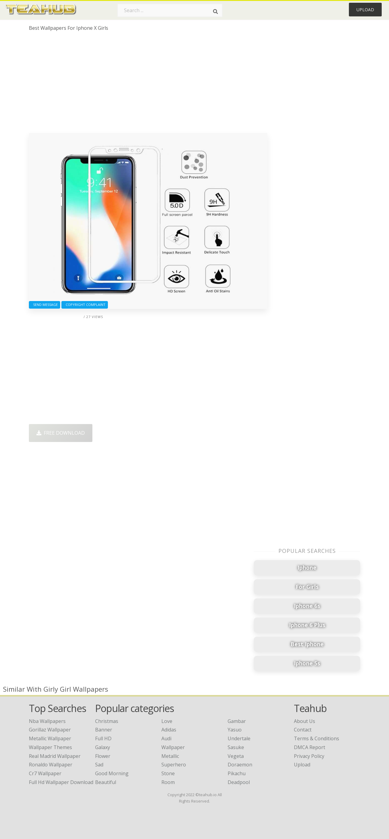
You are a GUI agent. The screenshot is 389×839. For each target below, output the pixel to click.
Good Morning (112, 773)
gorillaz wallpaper (50, 729)
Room (168, 782)
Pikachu (237, 773)
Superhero (173, 764)
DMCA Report (309, 747)
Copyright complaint (84, 304)
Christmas (106, 721)
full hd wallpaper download (61, 782)
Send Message (44, 304)
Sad (99, 764)
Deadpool (239, 782)
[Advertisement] (148, 84)
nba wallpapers (47, 721)
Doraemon (240, 764)
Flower (102, 756)
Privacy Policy (309, 756)
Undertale (239, 738)
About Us (304, 721)
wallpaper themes (50, 747)
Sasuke (236, 747)
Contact (303, 729)
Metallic (170, 756)
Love (166, 721)
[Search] (215, 12)
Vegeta (236, 756)
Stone (168, 773)
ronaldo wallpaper (50, 764)
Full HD (103, 738)
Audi (166, 738)
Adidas (168, 729)
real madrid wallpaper (55, 756)
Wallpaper (173, 747)
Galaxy (102, 747)
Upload (365, 9)
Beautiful (105, 782)
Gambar (237, 721)
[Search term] (169, 10)
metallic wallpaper (50, 738)
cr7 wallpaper (45, 773)
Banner (103, 729)
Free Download (60, 433)
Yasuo (235, 729)
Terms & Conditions (316, 738)
